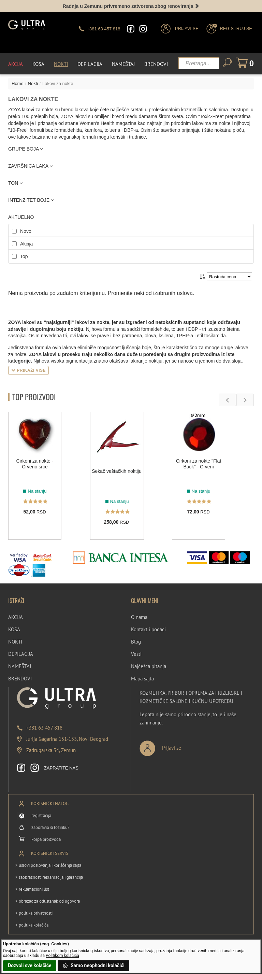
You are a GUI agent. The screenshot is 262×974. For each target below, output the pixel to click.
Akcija (15, 64)
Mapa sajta (142, 678)
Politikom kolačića (62, 955)
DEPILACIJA (20, 654)
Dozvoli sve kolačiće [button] (29, 965)
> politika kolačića (31, 925)
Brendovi (156, 64)
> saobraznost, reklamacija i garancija (49, 877)
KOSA (14, 629)
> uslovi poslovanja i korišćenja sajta (48, 865)
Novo (25, 231)
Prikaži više (28, 370)
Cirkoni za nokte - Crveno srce (35, 463)
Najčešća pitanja (148, 666)
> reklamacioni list (32, 889)
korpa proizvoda (46, 839)
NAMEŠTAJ (19, 666)
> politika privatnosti (34, 913)
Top (24, 256)
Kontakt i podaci (148, 629)
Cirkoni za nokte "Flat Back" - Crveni (198, 463)
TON (15, 183)
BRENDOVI (20, 678)
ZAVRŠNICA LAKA (30, 166)
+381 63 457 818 (44, 727)
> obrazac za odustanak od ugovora (47, 901)
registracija (41, 815)
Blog (136, 641)
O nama (139, 617)
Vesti (136, 654)
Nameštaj (123, 64)
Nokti (61, 64)
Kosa (38, 64)
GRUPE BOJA (25, 149)
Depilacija (89, 64)
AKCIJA (15, 617)
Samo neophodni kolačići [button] (93, 965)
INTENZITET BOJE (31, 200)
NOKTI (15, 641)
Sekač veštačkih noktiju (117, 471)
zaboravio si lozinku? (50, 827)
